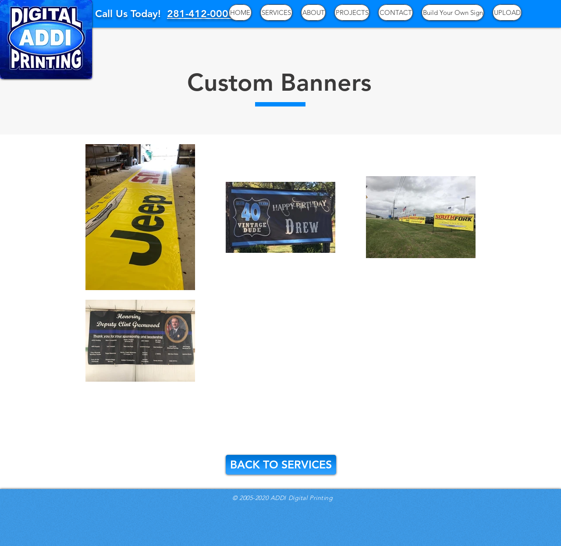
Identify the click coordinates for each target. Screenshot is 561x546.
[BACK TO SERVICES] (281, 465)
